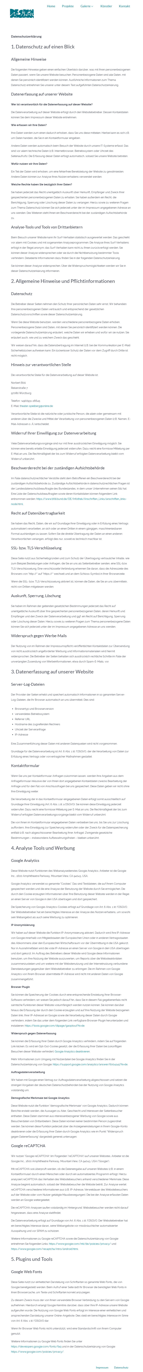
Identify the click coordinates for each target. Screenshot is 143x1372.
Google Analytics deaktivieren (72, 1044)
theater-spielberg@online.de (36, 398)
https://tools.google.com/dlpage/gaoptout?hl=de (54, 1018)
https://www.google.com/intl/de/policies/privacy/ (80, 1236)
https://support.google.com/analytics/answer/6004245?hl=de (90, 1057)
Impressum (102, 1360)
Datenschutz (121, 1360)
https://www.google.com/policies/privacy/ (37, 1344)
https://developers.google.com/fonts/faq (36, 1339)
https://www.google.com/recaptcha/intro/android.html (44, 1241)
